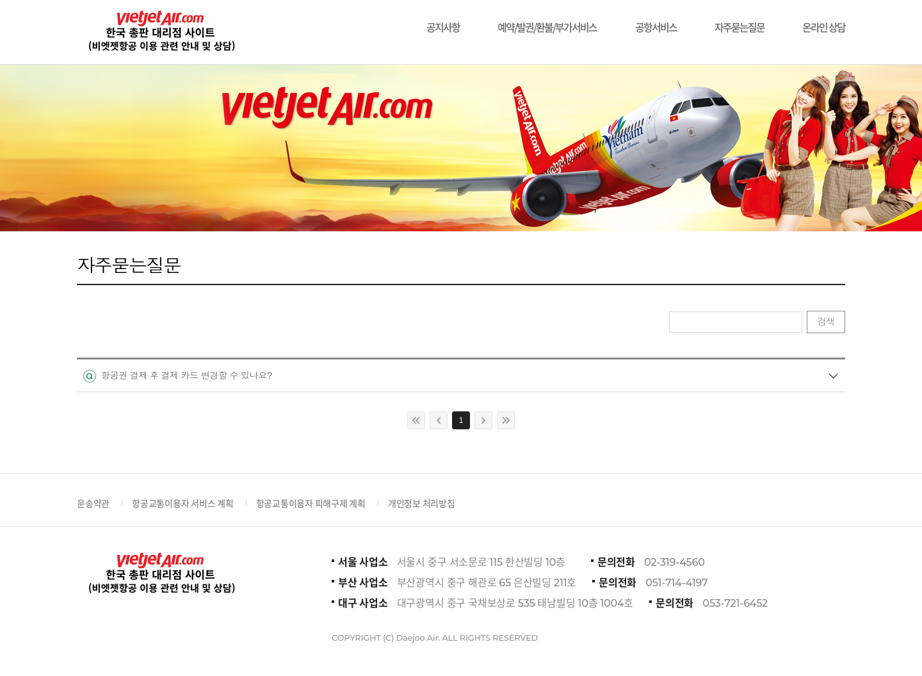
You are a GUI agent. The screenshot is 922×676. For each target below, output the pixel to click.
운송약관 (93, 503)
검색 (826, 322)
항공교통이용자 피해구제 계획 (311, 503)
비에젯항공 (160, 32)
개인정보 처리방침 (421, 503)
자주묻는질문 (739, 20)
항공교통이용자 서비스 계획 (183, 503)
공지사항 (443, 20)
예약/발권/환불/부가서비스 (547, 20)
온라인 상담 (823, 20)
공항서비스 (656, 20)
